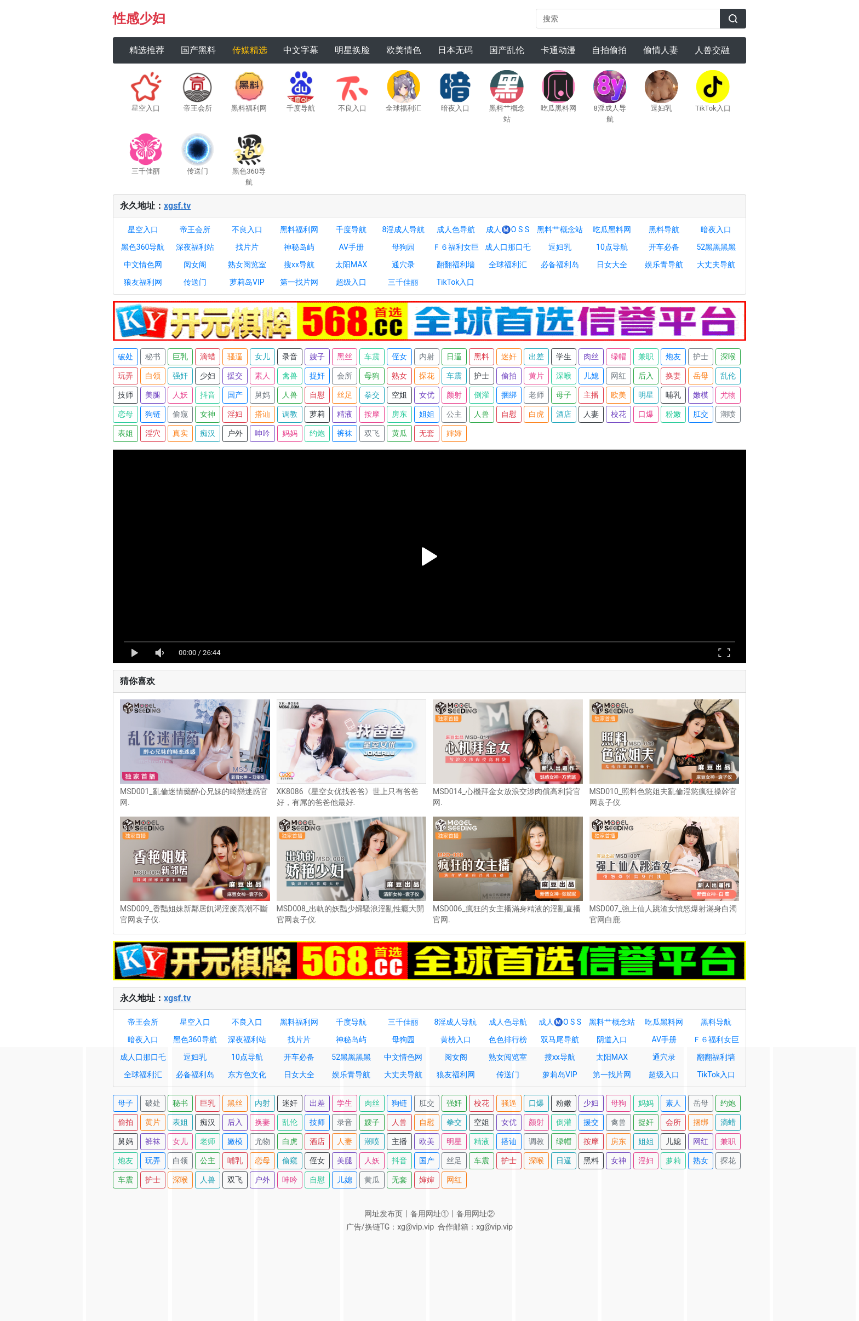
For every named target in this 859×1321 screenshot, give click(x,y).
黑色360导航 (143, 247)
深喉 (728, 356)
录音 (289, 356)
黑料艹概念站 (560, 229)
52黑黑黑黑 (716, 247)
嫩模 (700, 394)
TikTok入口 (456, 282)
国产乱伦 (506, 50)
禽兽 (289, 375)
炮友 (673, 356)
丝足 (344, 394)
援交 (235, 375)
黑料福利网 (299, 229)
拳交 (372, 394)
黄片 (536, 375)
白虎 (536, 414)
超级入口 (351, 282)
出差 (536, 356)
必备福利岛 (560, 264)
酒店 (563, 414)
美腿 (153, 394)
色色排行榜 (508, 1039)
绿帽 (618, 356)
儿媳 (591, 375)
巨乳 (180, 356)
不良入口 (247, 229)
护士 (700, 356)
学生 (563, 356)
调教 (289, 414)
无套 (426, 433)
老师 (536, 394)
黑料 (481, 356)
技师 (125, 394)
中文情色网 (143, 264)
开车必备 (664, 247)
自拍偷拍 (609, 50)
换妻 (673, 375)
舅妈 (262, 394)
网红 (618, 375)
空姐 (399, 394)
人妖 (180, 394)
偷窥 (180, 414)
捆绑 (509, 394)
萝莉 (317, 414)
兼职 (646, 356)
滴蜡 (207, 356)
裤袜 (344, 433)
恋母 (125, 414)
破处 (125, 356)
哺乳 (673, 394)
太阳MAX (351, 264)
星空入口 (143, 229)
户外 (235, 433)
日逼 (454, 356)
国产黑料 (198, 50)
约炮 (317, 433)
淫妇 (235, 414)
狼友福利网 (143, 282)
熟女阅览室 (247, 264)
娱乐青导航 (664, 264)
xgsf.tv (177, 205)
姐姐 (426, 414)
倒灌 (481, 394)
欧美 (618, 394)
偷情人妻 (660, 50)
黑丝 (344, 356)
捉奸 (317, 375)
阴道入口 (612, 1039)
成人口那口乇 (508, 247)
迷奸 (509, 356)
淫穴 (153, 433)
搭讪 (262, 414)
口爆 (646, 414)
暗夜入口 (716, 229)
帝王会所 (195, 229)
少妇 (207, 375)
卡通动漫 (558, 50)
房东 (399, 414)
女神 (207, 414)
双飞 (372, 433)
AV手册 (351, 247)
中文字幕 (300, 50)
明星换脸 (352, 50)
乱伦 (728, 375)
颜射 (454, 394)
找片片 (247, 247)
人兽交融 (712, 50)
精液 (344, 414)
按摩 (372, 414)
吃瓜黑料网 (612, 229)
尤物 (728, 394)
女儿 (262, 356)
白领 (153, 375)
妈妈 (289, 433)
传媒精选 (249, 50)
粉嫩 (673, 414)
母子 (563, 394)
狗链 (153, 414)
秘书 (153, 356)
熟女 (399, 375)
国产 (235, 394)
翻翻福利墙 (456, 264)
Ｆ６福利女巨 (456, 247)
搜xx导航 (299, 264)
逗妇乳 (559, 247)
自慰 (317, 394)
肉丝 (591, 356)
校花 (618, 414)
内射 (426, 356)
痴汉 (207, 433)
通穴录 (403, 264)
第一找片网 (299, 282)
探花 (426, 375)
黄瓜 (399, 433)
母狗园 (403, 247)
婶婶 (454, 433)
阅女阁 (195, 264)
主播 (591, 394)
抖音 (207, 394)
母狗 (372, 375)
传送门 (195, 282)
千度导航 (351, 229)
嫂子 (317, 356)
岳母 (700, 375)
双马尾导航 (560, 1039)
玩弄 (125, 375)
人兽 (289, 394)
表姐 (125, 433)
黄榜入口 (455, 1039)
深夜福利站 (195, 247)
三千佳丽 (403, 282)
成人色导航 (456, 229)
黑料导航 (664, 229)
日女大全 (612, 264)
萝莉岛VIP (247, 282)
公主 (454, 414)
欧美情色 (403, 50)
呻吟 (262, 433)
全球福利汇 (508, 264)
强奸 (180, 375)
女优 (426, 394)
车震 (372, 356)
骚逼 (235, 356)
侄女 (399, 356)
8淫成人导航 (403, 229)
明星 (646, 394)
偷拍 (509, 375)
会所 (344, 375)
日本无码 (455, 50)
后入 (646, 375)
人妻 (591, 414)
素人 (262, 375)
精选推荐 (146, 50)
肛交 (700, 414)
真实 (180, 433)
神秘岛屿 (299, 247)
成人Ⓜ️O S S (507, 229)
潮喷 (728, 414)
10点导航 (612, 247)
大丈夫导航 (716, 264)
